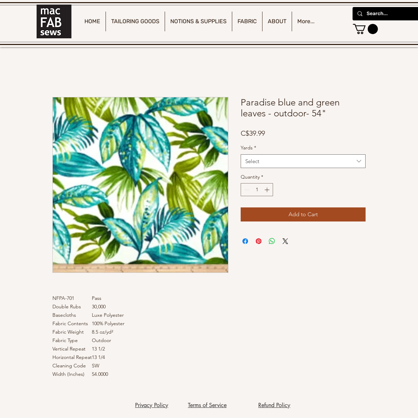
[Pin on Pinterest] (258, 241)
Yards (248, 147)
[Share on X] (285, 241)
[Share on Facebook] (245, 241)
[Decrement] (246, 190)
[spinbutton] (257, 190)
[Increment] (267, 190)
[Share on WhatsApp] (272, 241)
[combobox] (303, 161)
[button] (365, 29)
